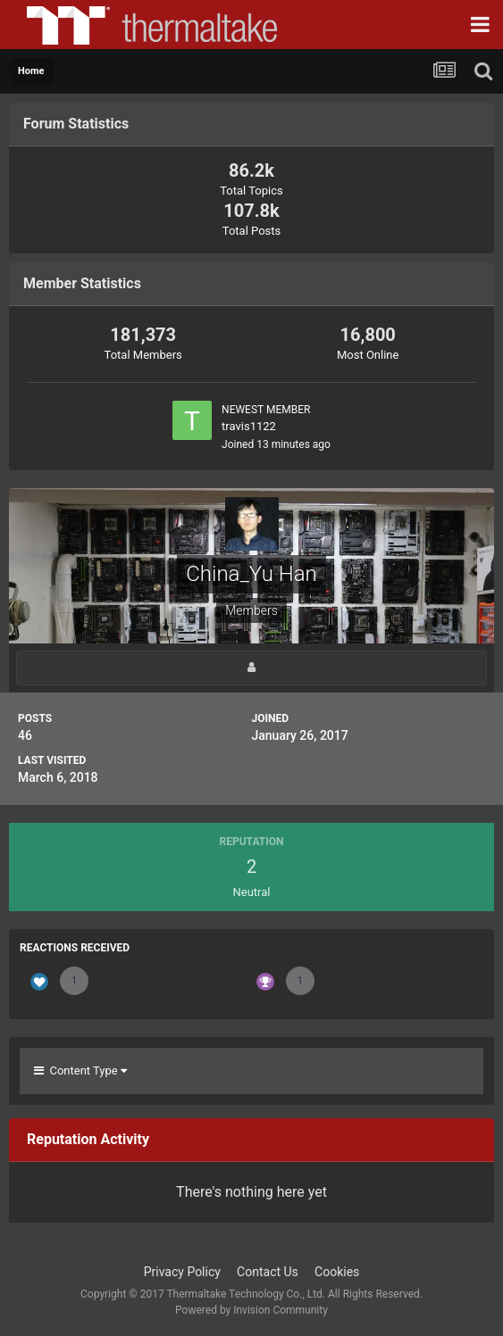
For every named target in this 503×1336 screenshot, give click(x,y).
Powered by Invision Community (251, 1310)
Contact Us (267, 1272)
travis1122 (249, 426)
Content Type (80, 1070)
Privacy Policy (182, 1272)
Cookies (336, 1272)
